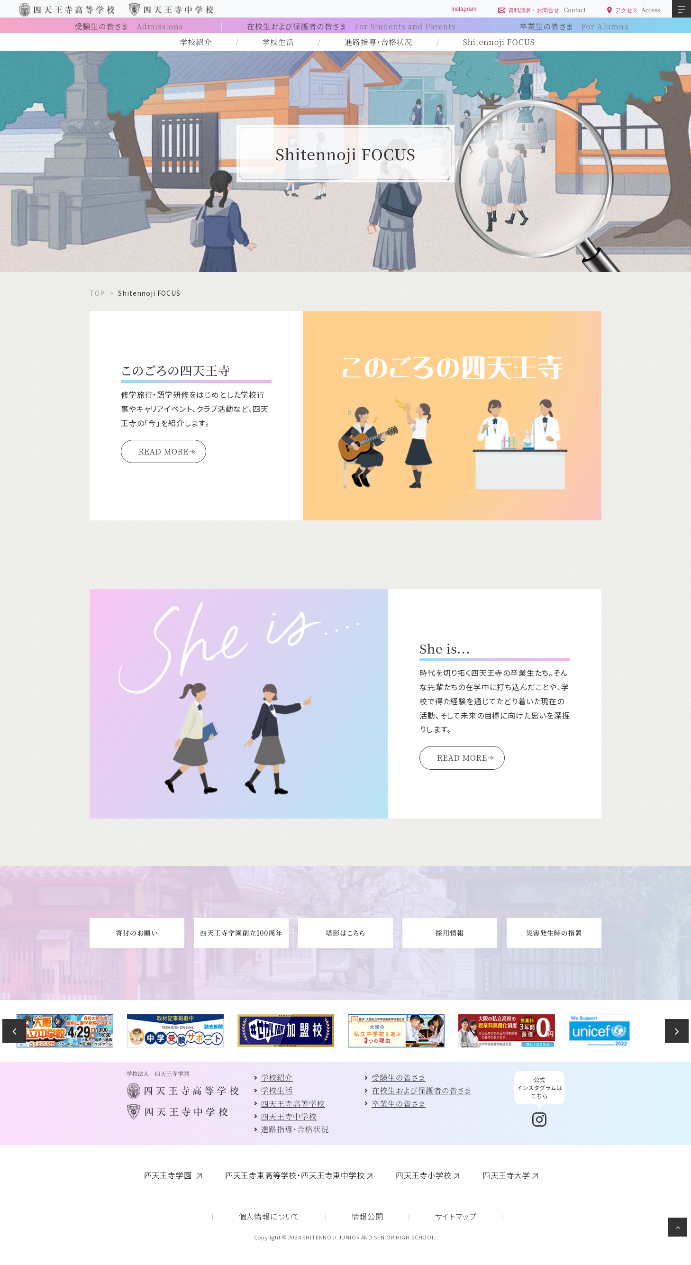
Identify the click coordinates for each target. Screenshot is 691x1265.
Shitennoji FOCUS (499, 41)
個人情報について (269, 1216)
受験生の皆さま (128, 26)
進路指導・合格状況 (379, 41)
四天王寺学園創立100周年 (241, 932)
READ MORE (163, 451)
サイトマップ (455, 1216)
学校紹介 (196, 41)
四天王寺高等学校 (293, 1103)
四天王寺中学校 (289, 1116)
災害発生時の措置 (554, 932)
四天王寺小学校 (424, 1175)
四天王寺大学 (506, 1175)
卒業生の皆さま (574, 26)
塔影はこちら (345, 932)
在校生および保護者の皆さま (351, 26)
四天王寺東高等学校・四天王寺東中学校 (295, 1175)
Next (677, 1031)
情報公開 (367, 1216)
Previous (14, 1031)
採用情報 (450, 932)
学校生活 (278, 41)
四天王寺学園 (169, 1175)
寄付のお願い (137, 932)
